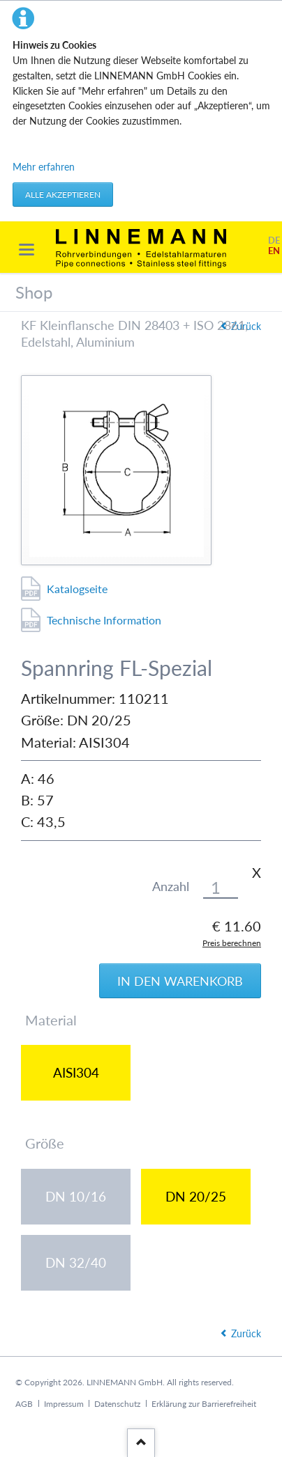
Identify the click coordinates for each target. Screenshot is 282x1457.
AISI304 (76, 1072)
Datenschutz (117, 1404)
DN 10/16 (75, 1196)
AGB (24, 1404)
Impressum (64, 1404)
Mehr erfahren (44, 167)
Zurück (246, 1333)
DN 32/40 (75, 1262)
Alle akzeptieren (63, 194)
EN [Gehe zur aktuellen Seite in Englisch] (274, 251)
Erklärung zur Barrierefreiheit (203, 1404)
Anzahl (170, 886)
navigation (26, 249)
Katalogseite (77, 588)
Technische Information (104, 620)
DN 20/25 (195, 1196)
